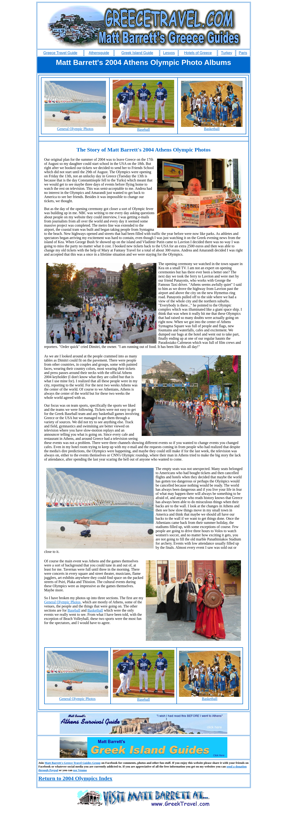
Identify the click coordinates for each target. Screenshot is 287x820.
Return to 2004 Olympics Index (75, 778)
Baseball (143, 127)
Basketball (212, 127)
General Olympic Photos (75, 127)
